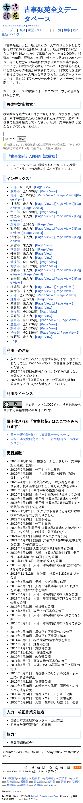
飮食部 (15, 311)
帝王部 (15, 212)
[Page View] (42, 187)
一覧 (58, 30)
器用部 (15, 320)
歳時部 (15, 191)
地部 (13, 195)
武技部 (15, 262)
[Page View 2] (66, 195)
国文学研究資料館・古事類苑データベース (39, 434)
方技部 (15, 266)
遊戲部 (15, 324)
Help (13, 341)
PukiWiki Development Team (45, 796)
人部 (13, 295)
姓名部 (15, 299)
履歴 (31, 30)
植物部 (15, 332)
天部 (13, 187)
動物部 (15, 328)
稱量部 (15, 249)
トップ (8, 30)
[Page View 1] (47, 195)
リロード (43, 30)
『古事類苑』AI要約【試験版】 (33, 156)
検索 (67, 30)
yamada (17, 791)
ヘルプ (15, 34)
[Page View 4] (33, 208)
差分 (22, 30)
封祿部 (15, 224)
